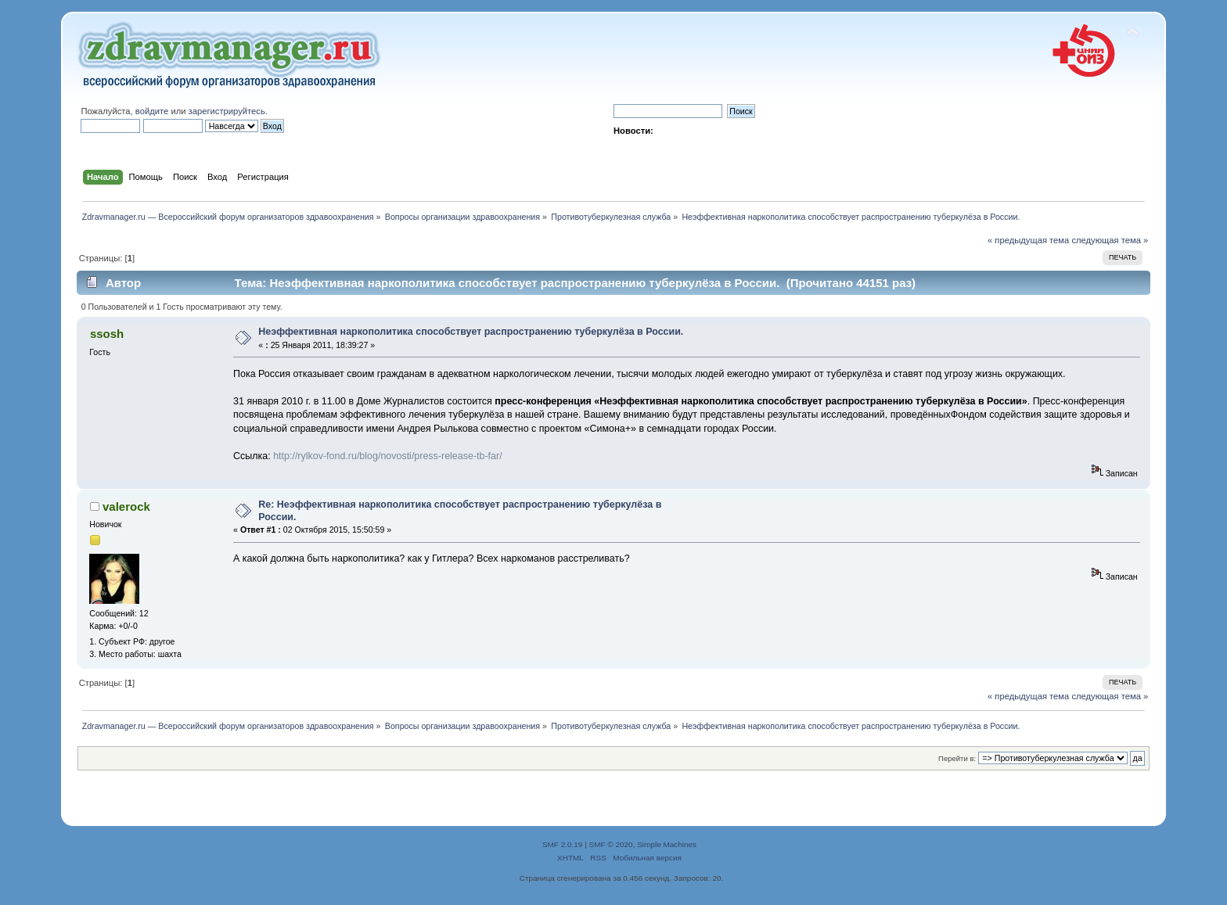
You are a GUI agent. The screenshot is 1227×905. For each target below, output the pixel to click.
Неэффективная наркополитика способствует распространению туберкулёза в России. (470, 331)
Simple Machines (666, 844)
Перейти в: (957, 758)
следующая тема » (1109, 240)
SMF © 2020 (611, 844)
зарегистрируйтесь (227, 111)
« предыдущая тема (1028, 240)
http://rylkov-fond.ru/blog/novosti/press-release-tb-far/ (387, 456)
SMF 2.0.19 (562, 844)
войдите (151, 111)
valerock (126, 506)
